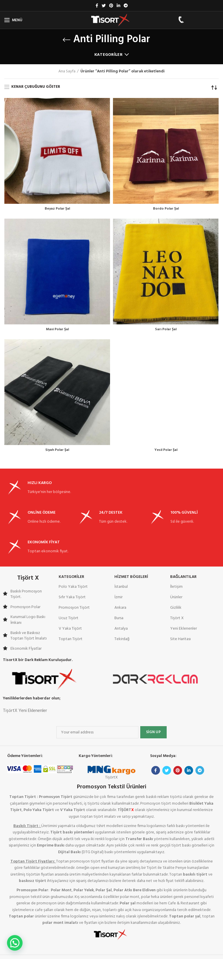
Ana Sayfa (66, 71)
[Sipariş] (214, 87)
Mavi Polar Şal (57, 330)
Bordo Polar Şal (166, 209)
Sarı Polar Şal (166, 330)
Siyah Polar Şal (57, 452)
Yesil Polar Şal (166, 452)
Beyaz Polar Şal (57, 209)
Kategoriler (108, 54)
